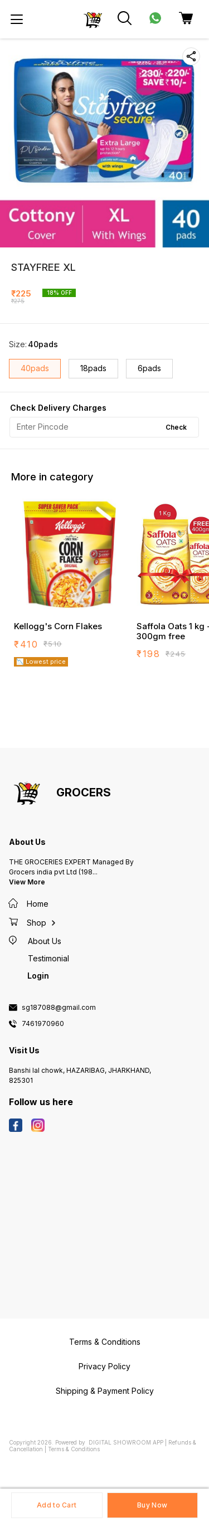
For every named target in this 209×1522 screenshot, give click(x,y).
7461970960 (43, 1024)
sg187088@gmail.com (59, 1008)
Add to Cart (56, 1505)
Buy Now (152, 1505)
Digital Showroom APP (126, 1442)
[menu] (17, 19)
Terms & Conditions (74, 1449)
